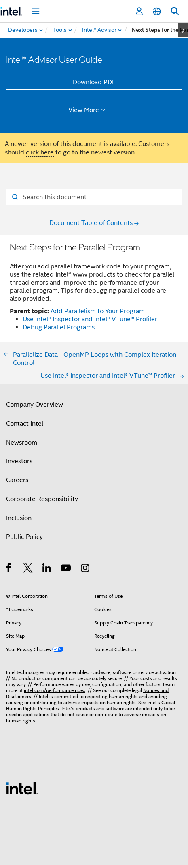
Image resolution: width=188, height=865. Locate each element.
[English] (157, 11)
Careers (17, 480)
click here (40, 152)
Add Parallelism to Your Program (98, 311)
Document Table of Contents (91, 223)
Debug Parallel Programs (59, 327)
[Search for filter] (94, 197)
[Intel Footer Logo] (22, 788)
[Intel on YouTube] (66, 569)
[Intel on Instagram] (85, 569)
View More (88, 110)
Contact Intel (24, 424)
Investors (19, 461)
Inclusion (19, 518)
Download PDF (94, 82)
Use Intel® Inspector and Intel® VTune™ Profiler (90, 319)
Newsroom (21, 443)
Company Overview (34, 405)
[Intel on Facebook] (9, 569)
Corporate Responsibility (42, 499)
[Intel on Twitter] (28, 569)
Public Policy (24, 537)
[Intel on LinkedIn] (47, 569)
